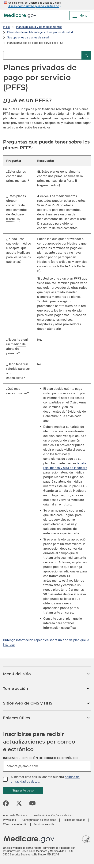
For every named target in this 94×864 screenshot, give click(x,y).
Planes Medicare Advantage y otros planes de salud (40, 32)
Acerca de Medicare (15, 815)
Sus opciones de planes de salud (28, 37)
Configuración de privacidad (39, 820)
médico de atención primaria (16, 348)
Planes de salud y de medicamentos (39, 27)
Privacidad (9, 820)
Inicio (6, 27)
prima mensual (16, 181)
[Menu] (79, 15)
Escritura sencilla (44, 824)
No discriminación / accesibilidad (53, 815)
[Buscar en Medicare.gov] (42, 55)
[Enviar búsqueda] (86, 55)
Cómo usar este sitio (15, 824)
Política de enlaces (74, 820)
